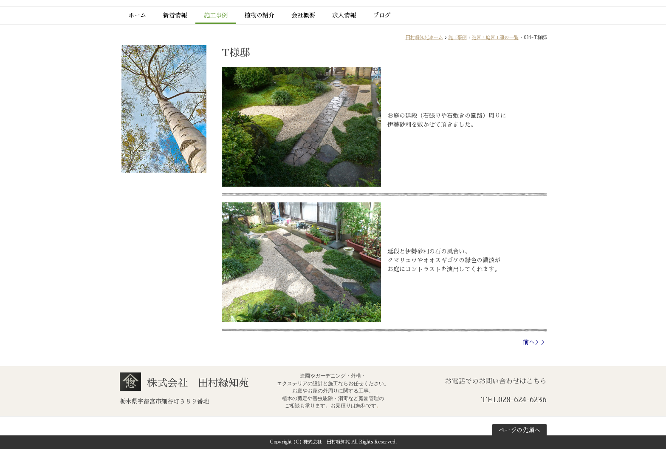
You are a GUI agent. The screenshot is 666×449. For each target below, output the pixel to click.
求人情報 (344, 15)
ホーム (137, 15)
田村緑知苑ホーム (424, 37)
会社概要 (303, 15)
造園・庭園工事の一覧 (495, 37)
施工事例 (216, 15)
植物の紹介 (259, 15)
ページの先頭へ (519, 430)
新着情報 (175, 15)
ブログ (382, 15)
